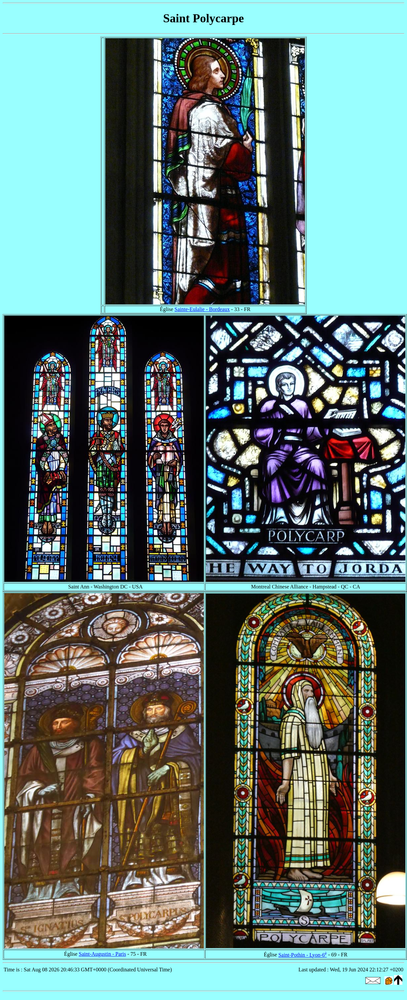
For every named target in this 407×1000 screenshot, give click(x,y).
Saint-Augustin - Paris (102, 954)
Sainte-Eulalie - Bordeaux (202, 309)
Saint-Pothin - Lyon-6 (302, 955)
